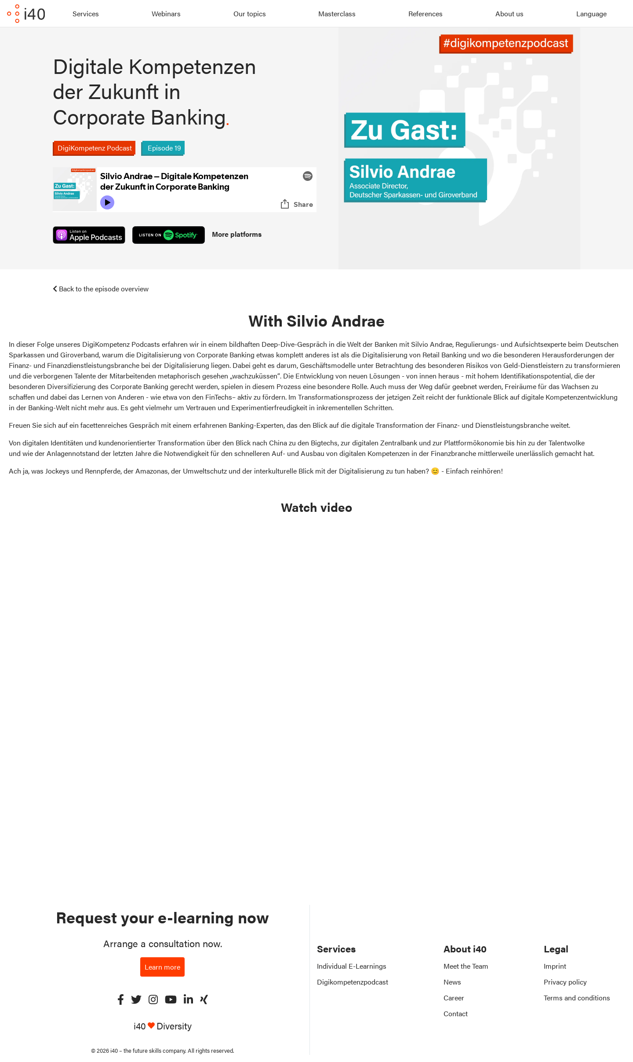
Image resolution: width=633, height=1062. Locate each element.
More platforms (237, 234)
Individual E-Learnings (351, 966)
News (452, 982)
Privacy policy (565, 982)
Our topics (249, 13)
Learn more (162, 967)
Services (86, 13)
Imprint (555, 966)
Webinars (166, 13)
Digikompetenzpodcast (352, 982)
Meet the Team (466, 966)
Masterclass (337, 13)
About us (509, 13)
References (425, 13)
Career (454, 997)
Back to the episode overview (101, 288)
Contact (456, 1013)
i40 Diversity (163, 1025)
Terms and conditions (577, 997)
